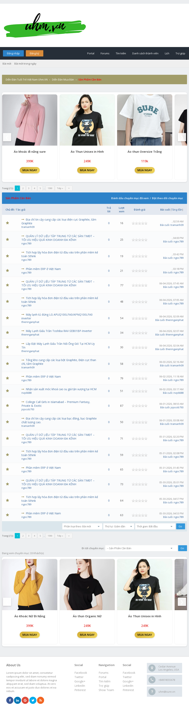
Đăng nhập (13, 53)
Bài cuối (165, 209)
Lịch (167, 53)
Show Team (106, 690)
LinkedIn (128, 686)
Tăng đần (176, 209)
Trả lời (109, 209)
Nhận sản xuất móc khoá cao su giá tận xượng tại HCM (61, 389)
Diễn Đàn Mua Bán (63, 79)
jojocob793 (27, 409)
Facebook (129, 673)
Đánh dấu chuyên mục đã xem (130, 198)
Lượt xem (121, 209)
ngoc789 (26, 243)
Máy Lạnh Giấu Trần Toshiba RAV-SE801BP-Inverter (59, 331)
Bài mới (7, 63)
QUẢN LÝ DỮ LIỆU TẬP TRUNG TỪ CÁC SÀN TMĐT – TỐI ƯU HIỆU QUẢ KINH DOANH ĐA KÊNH (57, 238)
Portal (90, 53)
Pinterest (128, 690)
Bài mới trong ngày (25, 63)
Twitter (127, 677)
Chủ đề (10, 209)
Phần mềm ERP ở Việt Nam (43, 269)
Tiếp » (60, 188)
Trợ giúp (180, 53)
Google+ (128, 681)
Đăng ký (34, 53)
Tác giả (20, 209)
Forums (105, 53)
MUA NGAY (29, 170)
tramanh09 (27, 227)
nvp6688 (26, 393)
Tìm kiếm (121, 53)
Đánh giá (139, 209)
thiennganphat (30, 322)
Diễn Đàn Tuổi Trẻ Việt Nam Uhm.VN (27, 79)
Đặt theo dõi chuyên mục (167, 198)
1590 (50, 188)
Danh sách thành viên (145, 53)
